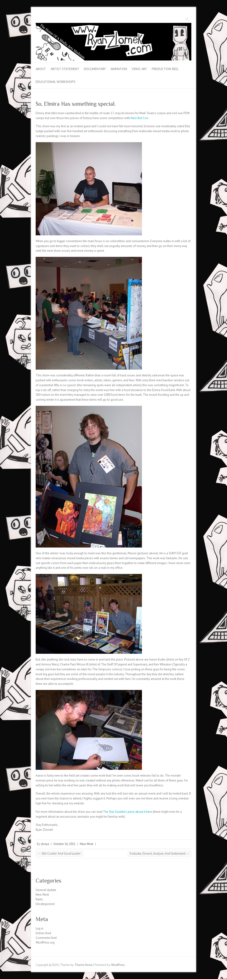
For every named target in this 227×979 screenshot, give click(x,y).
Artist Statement (65, 69)
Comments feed (46, 938)
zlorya (45, 844)
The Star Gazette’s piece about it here (127, 812)
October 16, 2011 (64, 844)
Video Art (139, 69)
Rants (39, 899)
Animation (118, 69)
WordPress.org (45, 942)
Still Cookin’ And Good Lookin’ (59, 853)
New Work (86, 844)
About (41, 69)
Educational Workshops (56, 82)
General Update (46, 890)
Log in (39, 928)
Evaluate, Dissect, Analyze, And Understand (159, 853)
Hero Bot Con (139, 118)
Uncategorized (45, 904)
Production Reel (165, 69)
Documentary (95, 69)
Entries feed (43, 933)
